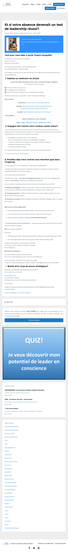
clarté (6, 514)
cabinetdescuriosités (11, 486)
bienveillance (8, 468)
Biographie (25, 4)
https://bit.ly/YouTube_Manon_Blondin (38, 103)
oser (28, 393)
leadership (22, 33)
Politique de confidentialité (45, 543)
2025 (6, 444)
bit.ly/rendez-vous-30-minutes (13, 272)
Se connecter (61, 8)
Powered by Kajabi (60, 543)
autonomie (8, 465)
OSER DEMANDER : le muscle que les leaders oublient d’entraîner (24, 390)
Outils (49, 4)
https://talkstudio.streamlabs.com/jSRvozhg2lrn (37, 112)
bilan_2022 (8, 472)
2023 (6, 440)
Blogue (32, 4)
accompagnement (10, 447)
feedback (25, 411)
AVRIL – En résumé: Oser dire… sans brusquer (18, 399)
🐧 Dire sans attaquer (11, 408)
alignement (8, 454)
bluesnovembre (9, 479)
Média (44, 4)
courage (26, 402)
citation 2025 (8, 33)
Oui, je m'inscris (34, 320)
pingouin (40, 411)
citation (7, 503)
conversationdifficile (18, 402)
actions (7, 451)
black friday (8, 475)
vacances (29, 33)
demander (12, 393)
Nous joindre (50, 8)
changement (8, 493)
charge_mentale (9, 496)
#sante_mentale (9, 433)
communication (9, 402)
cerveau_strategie (10, 489)
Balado (38, 4)
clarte (6, 510)
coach (6, 517)
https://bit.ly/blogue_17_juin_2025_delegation (18, 293)
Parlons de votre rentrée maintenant (18, 223)
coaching (15, 33)
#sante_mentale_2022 (11, 437)
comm (6, 524)
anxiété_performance (11, 461)
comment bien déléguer (12, 528)
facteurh (18, 393)
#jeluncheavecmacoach (11, 430)
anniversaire (8, 458)
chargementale (9, 500)
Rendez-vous (59, 4)
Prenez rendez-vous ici (13, 154)
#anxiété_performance (11, 426)
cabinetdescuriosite (10, 482)
